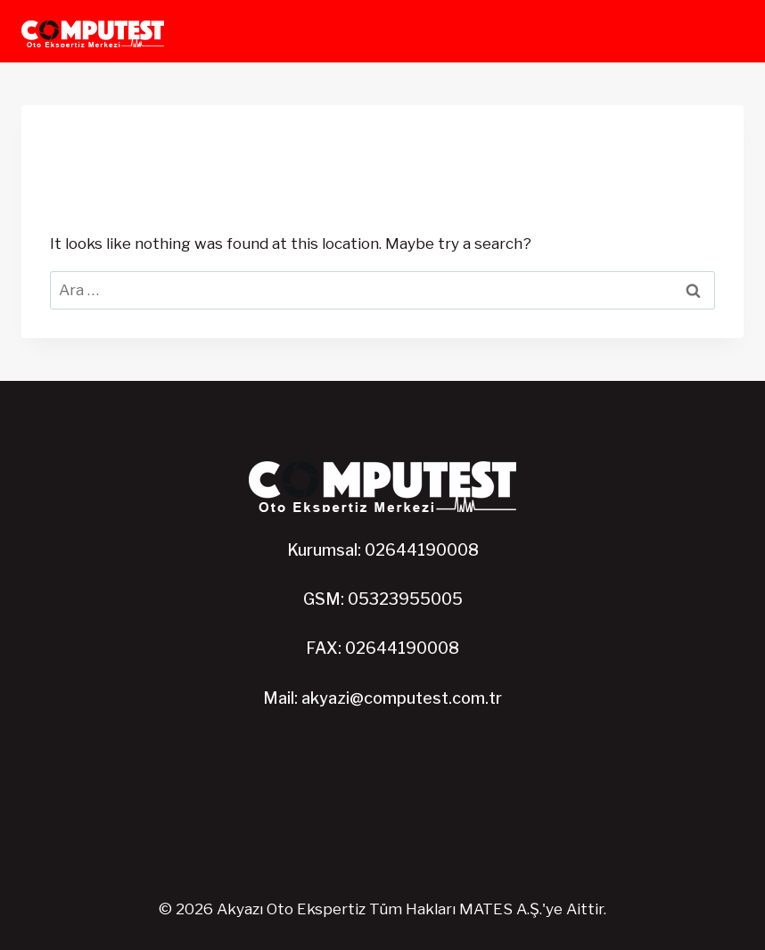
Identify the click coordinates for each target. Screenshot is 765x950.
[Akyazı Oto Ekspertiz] (92, 31)
